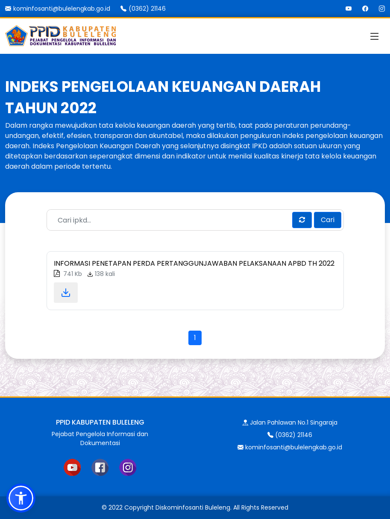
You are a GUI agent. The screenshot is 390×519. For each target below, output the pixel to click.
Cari (327, 220)
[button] (21, 498)
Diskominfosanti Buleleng (192, 507)
